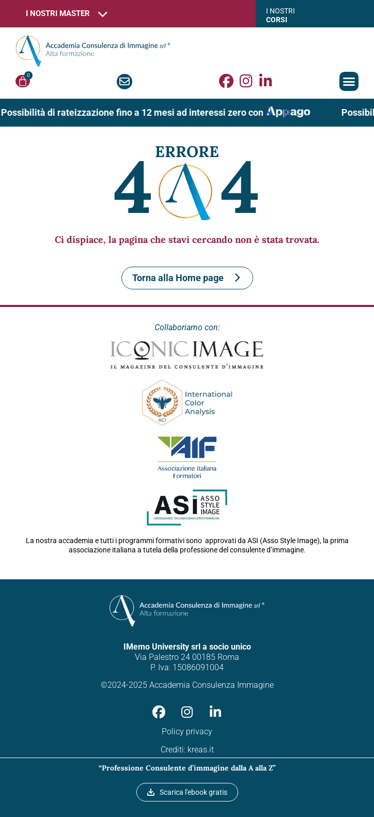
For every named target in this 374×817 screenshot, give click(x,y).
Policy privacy (187, 731)
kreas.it (201, 749)
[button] (349, 81)
